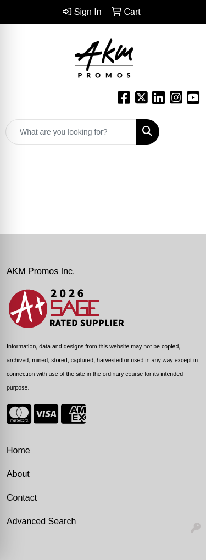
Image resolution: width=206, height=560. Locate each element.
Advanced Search (41, 521)
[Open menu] (184, 132)
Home (18, 450)
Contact (22, 497)
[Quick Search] (70, 132)
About (18, 474)
